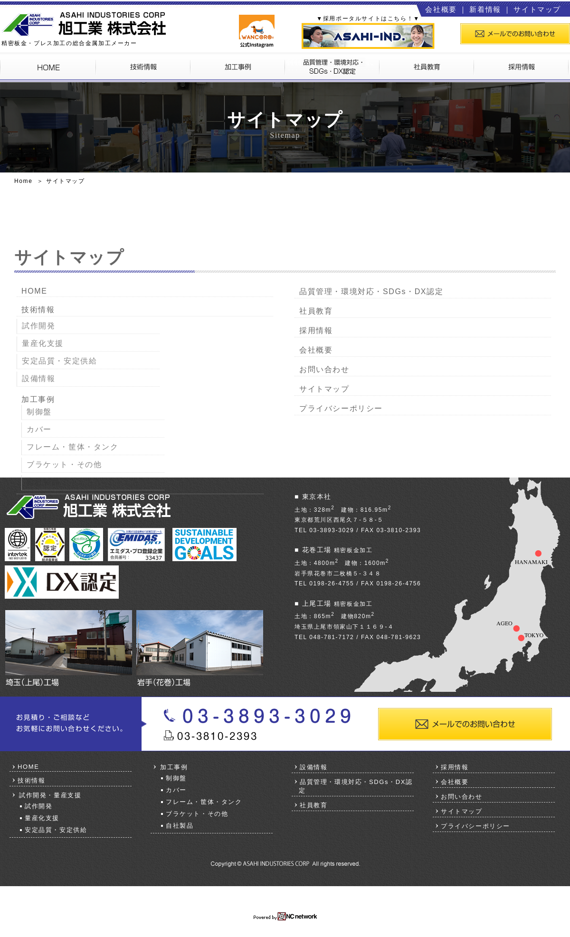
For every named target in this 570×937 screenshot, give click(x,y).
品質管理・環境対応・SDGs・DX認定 (371, 291)
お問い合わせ (324, 369)
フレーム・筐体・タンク (73, 447)
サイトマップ (537, 9)
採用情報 (315, 330)
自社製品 (43, 482)
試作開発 (38, 326)
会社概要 (440, 9)
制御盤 (39, 412)
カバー (39, 429)
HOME (34, 291)
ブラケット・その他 (64, 464)
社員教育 (315, 311)
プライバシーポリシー (341, 408)
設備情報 (38, 378)
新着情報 (485, 9)
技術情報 (38, 310)
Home (23, 181)
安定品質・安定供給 (59, 361)
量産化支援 (43, 343)
